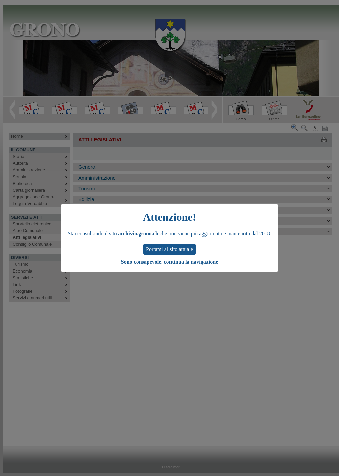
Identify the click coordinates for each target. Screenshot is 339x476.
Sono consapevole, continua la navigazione (169, 262)
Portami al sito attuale (169, 249)
